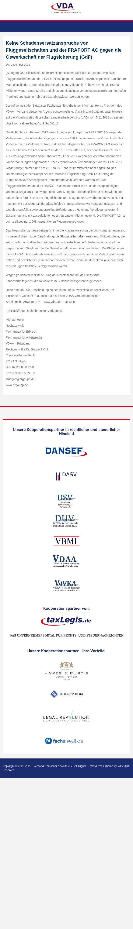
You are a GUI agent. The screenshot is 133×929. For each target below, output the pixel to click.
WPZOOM (124, 766)
